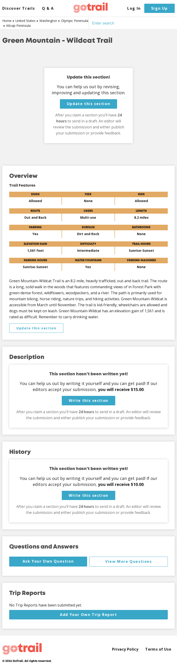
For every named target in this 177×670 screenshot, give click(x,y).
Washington (48, 20)
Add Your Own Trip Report (88, 614)
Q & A (48, 8)
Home (7, 20)
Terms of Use (158, 649)
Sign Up (159, 8)
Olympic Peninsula (74, 20)
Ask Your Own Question (48, 561)
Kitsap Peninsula (18, 25)
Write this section (88, 400)
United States (25, 20)
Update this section (88, 103)
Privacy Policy (125, 649)
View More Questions (128, 561)
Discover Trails (18, 8)
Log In (134, 8)
